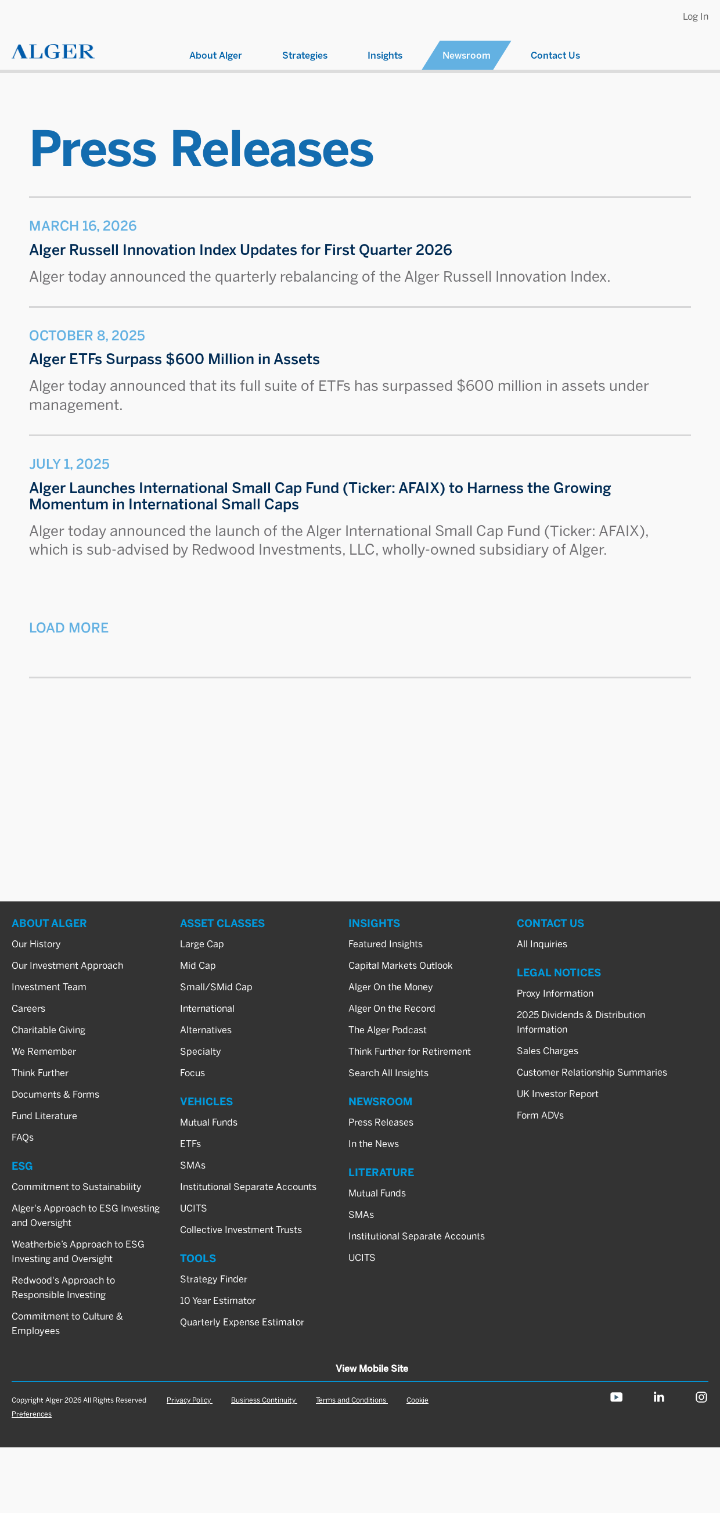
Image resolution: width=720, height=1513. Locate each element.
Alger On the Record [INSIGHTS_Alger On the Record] (391, 1008)
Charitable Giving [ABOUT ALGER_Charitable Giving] (48, 1030)
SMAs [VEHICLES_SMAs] (193, 1165)
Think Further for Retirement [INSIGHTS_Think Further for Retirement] (409, 1051)
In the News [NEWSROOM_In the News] (373, 1143)
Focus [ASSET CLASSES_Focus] (192, 1073)
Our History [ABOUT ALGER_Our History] (36, 944)
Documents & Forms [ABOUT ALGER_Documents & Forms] (55, 1094)
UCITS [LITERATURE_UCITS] (362, 1257)
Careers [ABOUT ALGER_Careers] (28, 1008)
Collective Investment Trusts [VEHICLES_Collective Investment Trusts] (241, 1229)
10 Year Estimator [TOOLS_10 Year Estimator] (217, 1300)
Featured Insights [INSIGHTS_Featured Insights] (385, 944)
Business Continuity (264, 1400)
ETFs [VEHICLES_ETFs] (190, 1143)
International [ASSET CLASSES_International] (207, 1008)
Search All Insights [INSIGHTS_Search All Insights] (388, 1073)
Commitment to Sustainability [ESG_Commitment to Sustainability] (77, 1186)
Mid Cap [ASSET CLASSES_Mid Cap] (198, 965)
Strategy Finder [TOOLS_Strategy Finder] (213, 1279)
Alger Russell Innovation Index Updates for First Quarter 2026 (240, 250)
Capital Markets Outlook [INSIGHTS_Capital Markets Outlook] (400, 965)
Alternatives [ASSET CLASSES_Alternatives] (206, 1030)
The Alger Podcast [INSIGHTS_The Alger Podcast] (387, 1030)
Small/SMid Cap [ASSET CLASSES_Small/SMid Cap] (216, 987)
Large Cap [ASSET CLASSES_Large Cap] (202, 944)
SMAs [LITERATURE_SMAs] (361, 1214)
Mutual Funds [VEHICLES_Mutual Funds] (208, 1122)
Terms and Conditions (352, 1400)
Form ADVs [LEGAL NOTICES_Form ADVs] (540, 1115)
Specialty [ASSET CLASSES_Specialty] (200, 1051)
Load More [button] (69, 627)
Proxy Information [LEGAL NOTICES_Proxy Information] (555, 993)
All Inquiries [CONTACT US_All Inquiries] (542, 944)
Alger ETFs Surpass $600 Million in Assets (174, 359)
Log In (695, 16)
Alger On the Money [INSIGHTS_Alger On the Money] (390, 987)
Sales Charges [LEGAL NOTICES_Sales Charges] (547, 1050)
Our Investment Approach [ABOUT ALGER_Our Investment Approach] (67, 965)
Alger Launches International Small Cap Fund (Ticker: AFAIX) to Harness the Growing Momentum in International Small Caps (320, 496)
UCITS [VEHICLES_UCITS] (193, 1208)
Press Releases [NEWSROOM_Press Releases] (380, 1122)
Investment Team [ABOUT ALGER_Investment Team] (49, 987)
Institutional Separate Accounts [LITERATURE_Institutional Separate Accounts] (416, 1236)
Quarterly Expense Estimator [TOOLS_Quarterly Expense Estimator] (242, 1322)
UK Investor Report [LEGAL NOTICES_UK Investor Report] (558, 1093)
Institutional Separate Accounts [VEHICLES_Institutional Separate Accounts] (248, 1186)
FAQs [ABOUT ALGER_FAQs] (23, 1137)
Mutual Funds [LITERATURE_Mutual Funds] (377, 1193)
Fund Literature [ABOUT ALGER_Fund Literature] (44, 1116)
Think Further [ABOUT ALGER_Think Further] (40, 1073)
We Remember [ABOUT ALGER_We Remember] (44, 1051)
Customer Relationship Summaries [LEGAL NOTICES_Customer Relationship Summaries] (592, 1072)
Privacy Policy (190, 1400)
